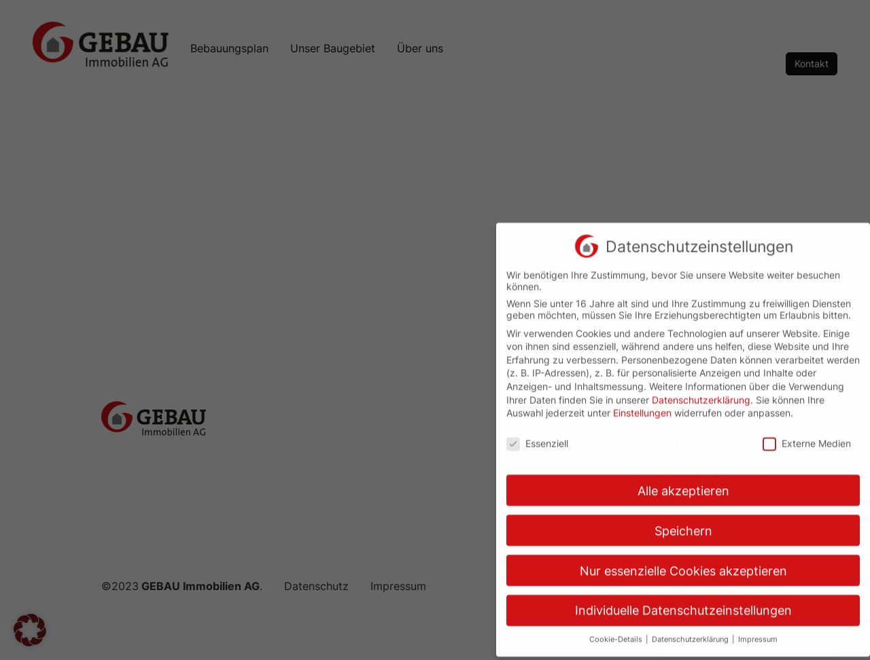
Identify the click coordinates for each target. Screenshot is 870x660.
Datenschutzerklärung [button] (691, 630)
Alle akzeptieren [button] (683, 481)
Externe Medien (807, 433)
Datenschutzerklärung (701, 390)
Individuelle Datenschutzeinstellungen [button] (683, 601)
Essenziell (537, 433)
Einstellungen (642, 403)
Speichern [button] (683, 521)
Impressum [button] (758, 630)
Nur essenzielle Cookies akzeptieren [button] (683, 561)
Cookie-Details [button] (616, 630)
